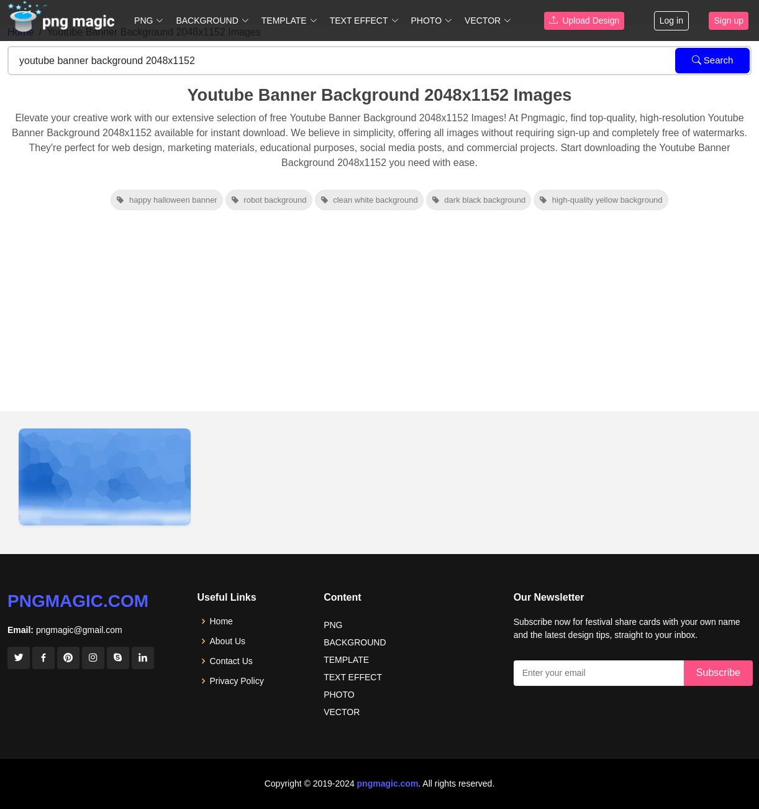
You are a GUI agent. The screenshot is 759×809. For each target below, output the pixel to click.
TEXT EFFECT (353, 677)
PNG (333, 625)
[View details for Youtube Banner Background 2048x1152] (105, 476)
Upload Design (584, 20)
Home (221, 621)
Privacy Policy (237, 681)
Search (713, 60)
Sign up (728, 20)
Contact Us (231, 661)
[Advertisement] (379, 318)
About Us (228, 641)
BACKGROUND (355, 642)
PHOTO (339, 694)
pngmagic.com (77, 601)
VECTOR (342, 712)
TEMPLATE (346, 659)
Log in (671, 20)
